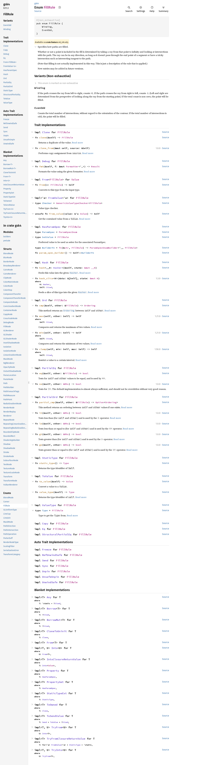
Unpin (46, 571)
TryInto (56, 750)
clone (42, 137)
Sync (45, 565)
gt (40, 434)
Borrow (51, 608)
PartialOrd (50, 397)
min (41, 332)
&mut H (94, 278)
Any (49, 597)
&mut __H (89, 267)
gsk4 (36, 3)
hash (42, 267)
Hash (45, 262)
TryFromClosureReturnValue (66, 738)
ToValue (47, 476)
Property (53, 670)
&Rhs (66, 384)
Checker (47, 203)
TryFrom (56, 727)
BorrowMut (54, 619)
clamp (42, 349)
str (67, 247)
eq (40, 373)
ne (40, 384)
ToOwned (52, 704)
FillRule (64, 132)
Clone (46, 132)
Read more (77, 142)
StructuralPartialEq (56, 534)
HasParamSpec (51, 226)
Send (45, 560)
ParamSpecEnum (68, 232)
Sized (49, 287)
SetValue (47, 237)
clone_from (46, 148)
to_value (45, 481)
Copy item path (59, 7)
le (40, 423)
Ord (44, 300)
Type (66, 463)
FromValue (55, 197)
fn (60, 247)
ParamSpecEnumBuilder (104, 247)
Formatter (72, 166)
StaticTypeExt (57, 693)
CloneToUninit (57, 631)
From (45, 179)
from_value (56, 213)
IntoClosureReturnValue (64, 659)
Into (54, 648)
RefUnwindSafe (52, 555)
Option (99, 402)
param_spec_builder (52, 252)
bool (85, 373)
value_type (46, 492)
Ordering (89, 305)
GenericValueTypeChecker (72, 203)
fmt (41, 166)
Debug (46, 161)
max (41, 316)
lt (40, 413)
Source (37, 11)
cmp (41, 305)
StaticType (50, 458)
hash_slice (46, 278)
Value (75, 179)
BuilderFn (48, 247)
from (42, 184)
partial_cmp (47, 402)
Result (95, 166)
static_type (47, 463)
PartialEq (49, 368)
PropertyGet (55, 682)
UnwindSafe (50, 582)
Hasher (57, 267)
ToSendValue (55, 716)
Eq (43, 529)
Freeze (46, 549)
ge (40, 444)
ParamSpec (48, 232)
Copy (45, 523)
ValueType (49, 505)
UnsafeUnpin (50, 576)
